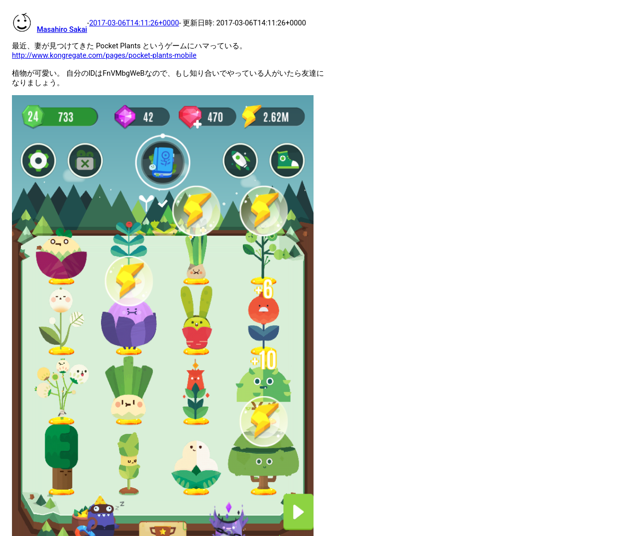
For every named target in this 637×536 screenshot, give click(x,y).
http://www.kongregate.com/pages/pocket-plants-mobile (104, 55)
